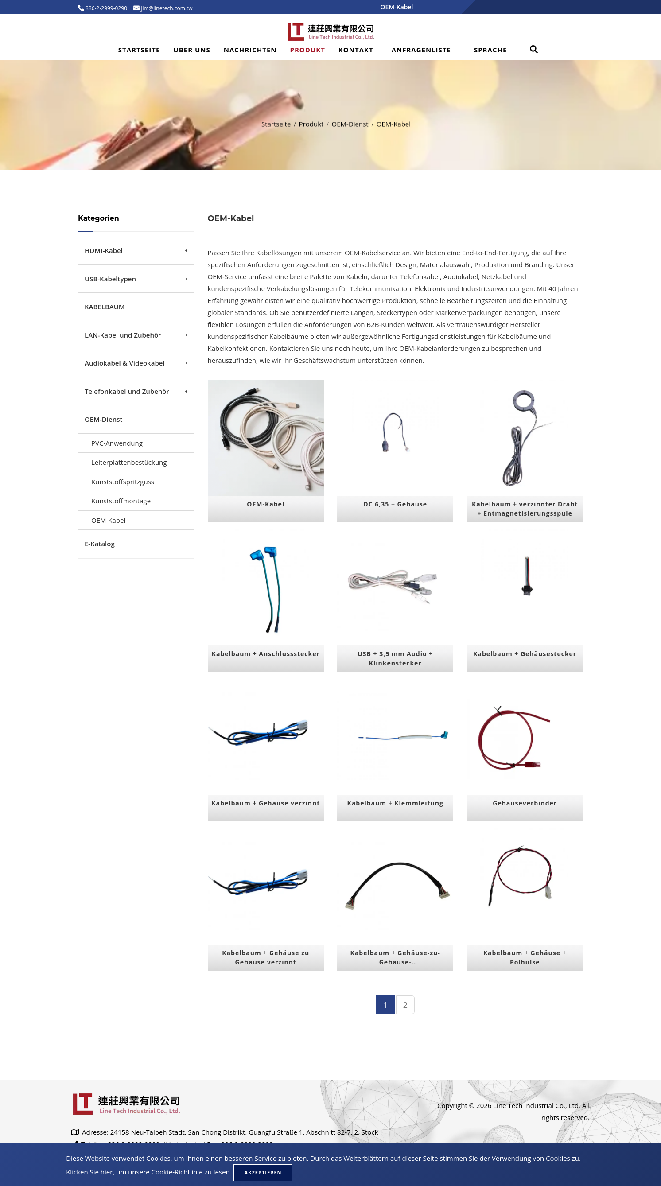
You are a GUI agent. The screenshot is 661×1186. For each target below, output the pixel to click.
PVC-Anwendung (117, 443)
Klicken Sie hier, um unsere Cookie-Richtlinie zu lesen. (149, 1171)
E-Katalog (100, 543)
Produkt (307, 49)
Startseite (139, 49)
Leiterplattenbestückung (129, 462)
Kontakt (355, 49)
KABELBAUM (105, 306)
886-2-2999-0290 (105, 8)
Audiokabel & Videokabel (125, 362)
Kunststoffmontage (121, 500)
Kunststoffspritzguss (122, 481)
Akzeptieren (263, 1172)
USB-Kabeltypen (110, 278)
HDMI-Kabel (104, 250)
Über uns (191, 49)
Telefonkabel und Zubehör (127, 391)
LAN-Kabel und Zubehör (123, 335)
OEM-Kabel (108, 520)
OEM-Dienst (350, 121)
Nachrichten (250, 49)
